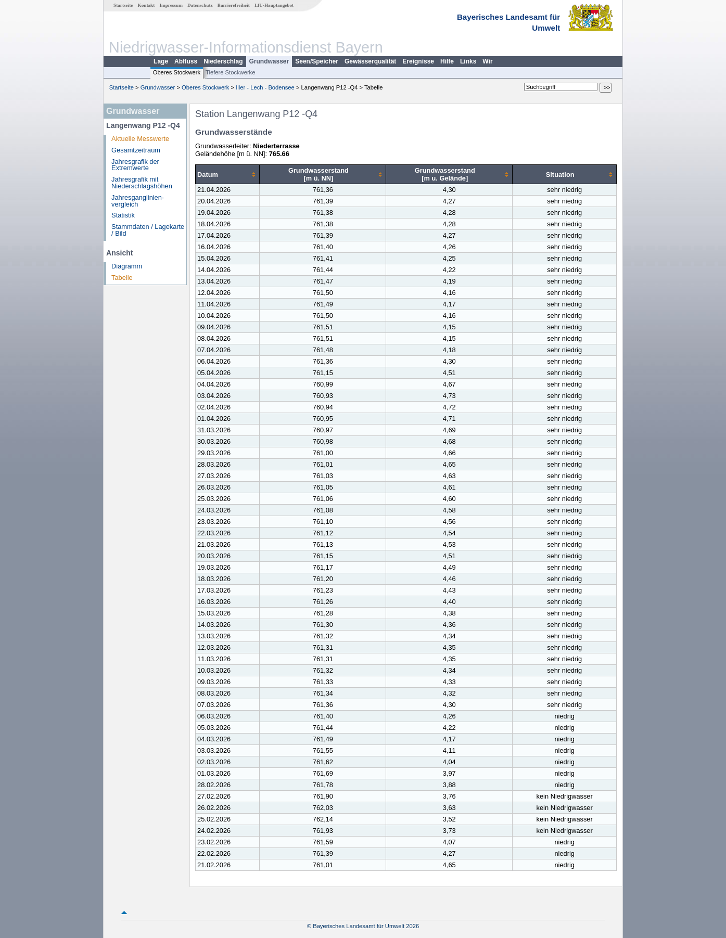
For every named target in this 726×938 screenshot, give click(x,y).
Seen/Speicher (316, 61)
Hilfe (447, 61)
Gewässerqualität (370, 61)
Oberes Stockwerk (176, 72)
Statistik (123, 215)
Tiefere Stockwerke (230, 72)
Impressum (171, 5)
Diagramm (126, 266)
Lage (161, 61)
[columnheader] (228, 174)
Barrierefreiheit (234, 5)
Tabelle (122, 277)
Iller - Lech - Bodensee (265, 87)
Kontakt (146, 5)
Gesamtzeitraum (135, 150)
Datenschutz (200, 5)
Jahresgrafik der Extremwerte (135, 165)
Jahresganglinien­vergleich (137, 201)
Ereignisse (418, 61)
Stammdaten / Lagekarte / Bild (147, 230)
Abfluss (185, 61)
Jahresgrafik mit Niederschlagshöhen (141, 182)
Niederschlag (223, 61)
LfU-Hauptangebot (274, 5)
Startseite (123, 5)
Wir (487, 61)
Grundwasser (269, 61)
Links (468, 61)
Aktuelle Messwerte (140, 139)
